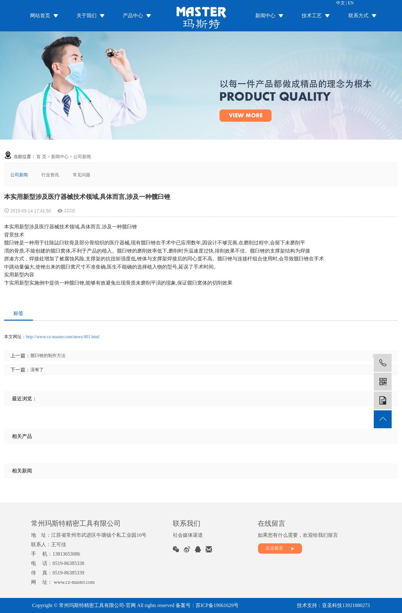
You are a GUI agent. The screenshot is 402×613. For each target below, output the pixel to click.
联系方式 (358, 15)
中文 (340, 3)
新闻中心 (265, 15)
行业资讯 (50, 175)
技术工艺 (312, 15)
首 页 (41, 156)
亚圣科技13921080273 (346, 605)
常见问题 (81, 175)
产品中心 (133, 15)
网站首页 (40, 15)
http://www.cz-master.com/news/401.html (62, 336)
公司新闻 (82, 156)
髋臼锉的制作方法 (48, 355)
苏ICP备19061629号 (217, 605)
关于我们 (87, 15)
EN (351, 3)
